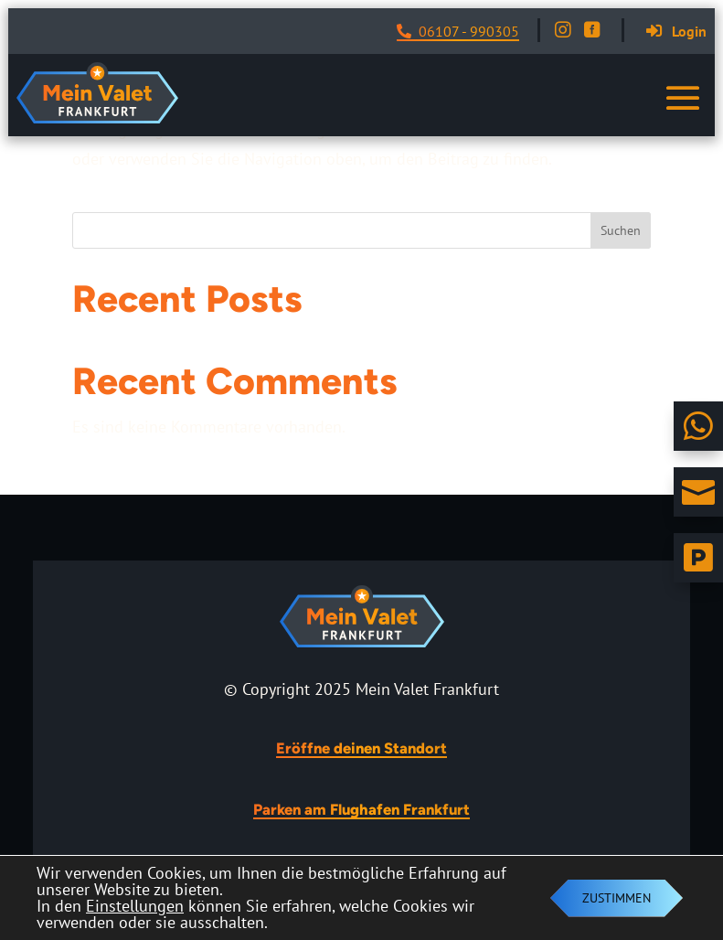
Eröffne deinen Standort (361, 748)
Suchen (621, 230)
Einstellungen (135, 906)
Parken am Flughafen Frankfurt (361, 809)
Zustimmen (616, 898)
